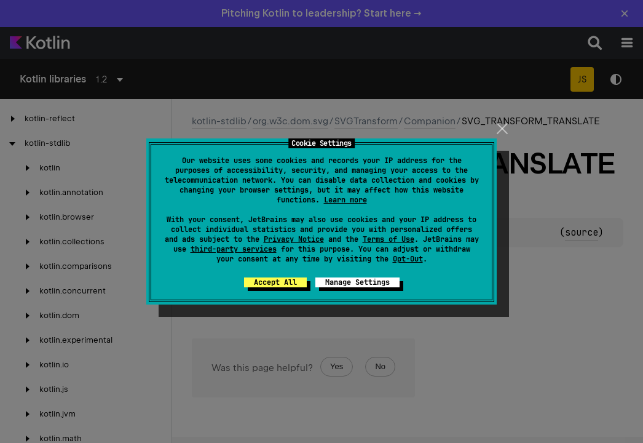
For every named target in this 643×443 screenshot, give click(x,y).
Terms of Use (388, 239)
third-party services (234, 249)
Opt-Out (408, 259)
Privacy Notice (294, 239)
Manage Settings (357, 282)
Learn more (345, 200)
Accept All (275, 282)
